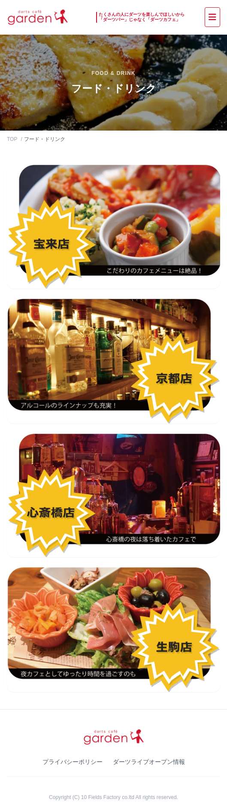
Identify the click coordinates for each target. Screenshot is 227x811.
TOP (12, 139)
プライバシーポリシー (72, 761)
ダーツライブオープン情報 (149, 761)
